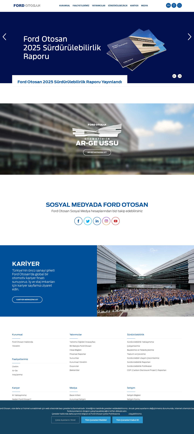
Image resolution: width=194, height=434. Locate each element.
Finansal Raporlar (78, 354)
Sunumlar (74, 358)
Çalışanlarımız (133, 346)
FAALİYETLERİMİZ (81, 5)
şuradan (124, 414)
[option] (97, 49)
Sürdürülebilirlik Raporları (138, 362)
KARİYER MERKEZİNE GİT (27, 300)
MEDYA (144, 5)
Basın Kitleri (75, 395)
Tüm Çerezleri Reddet (96, 420)
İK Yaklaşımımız (19, 395)
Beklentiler (74, 370)
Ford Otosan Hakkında (22, 342)
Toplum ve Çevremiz (136, 354)
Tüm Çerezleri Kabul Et (127, 420)
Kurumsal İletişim (78, 399)
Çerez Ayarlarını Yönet (65, 420)
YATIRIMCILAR (98, 5)
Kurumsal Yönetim (78, 362)
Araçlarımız (17, 375)
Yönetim (16, 346)
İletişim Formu (133, 399)
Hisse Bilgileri (75, 350)
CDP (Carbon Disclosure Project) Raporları (146, 370)
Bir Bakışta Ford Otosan (80, 346)
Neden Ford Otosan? (21, 399)
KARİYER (134, 5)
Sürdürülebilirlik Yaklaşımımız (140, 342)
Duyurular (74, 366)
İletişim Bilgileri (134, 395)
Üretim (15, 366)
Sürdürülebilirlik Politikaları (139, 366)
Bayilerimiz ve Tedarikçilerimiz (140, 350)
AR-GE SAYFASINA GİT (97, 152)
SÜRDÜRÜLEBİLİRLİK (118, 5)
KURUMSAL (64, 5)
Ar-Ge (15, 371)
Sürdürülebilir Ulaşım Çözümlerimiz (143, 358)
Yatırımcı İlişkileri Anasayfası (82, 342)
